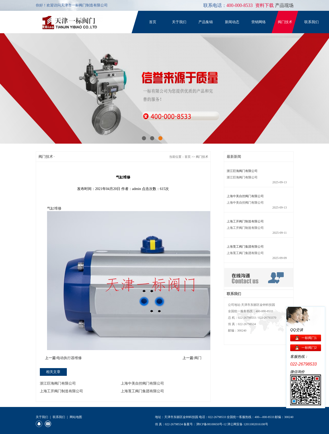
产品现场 (284, 5)
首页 (152, 22)
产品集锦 (205, 22)
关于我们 (179, 22)
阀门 (198, 358)
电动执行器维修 (69, 358)
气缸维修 (54, 208)
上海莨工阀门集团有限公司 (142, 391)
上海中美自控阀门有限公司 (142, 383)
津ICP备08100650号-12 (211, 424)
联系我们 (311, 22)
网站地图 (76, 417)
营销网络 (258, 22)
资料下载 (265, 5)
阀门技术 (285, 22)
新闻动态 (232, 22)
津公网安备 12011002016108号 (247, 424)
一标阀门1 (309, 338)
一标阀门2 (309, 348)
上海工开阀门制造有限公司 (61, 391)
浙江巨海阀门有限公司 (58, 383)
